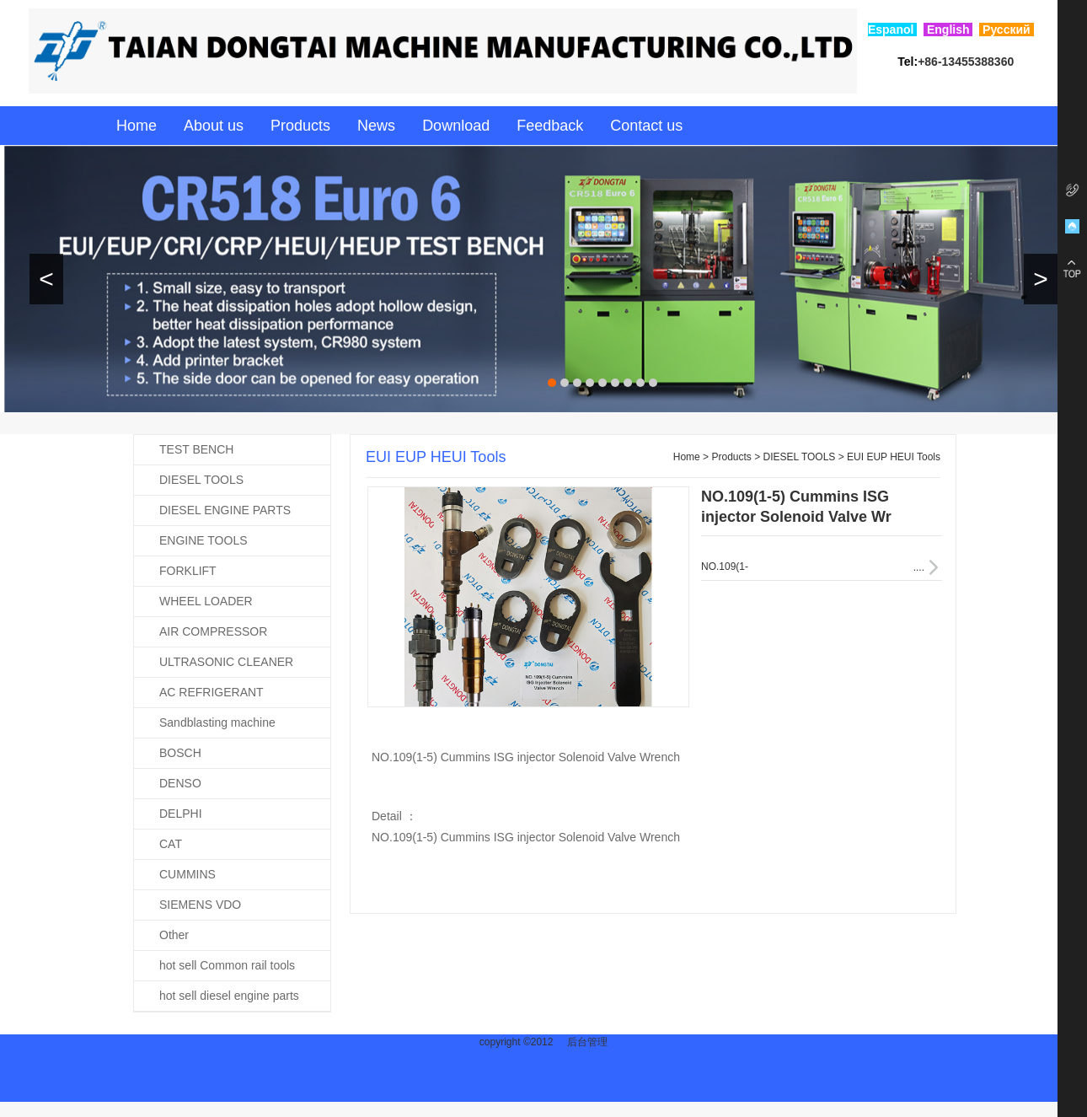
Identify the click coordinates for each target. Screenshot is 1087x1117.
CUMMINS (187, 874)
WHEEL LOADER (206, 601)
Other (174, 935)
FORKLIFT (188, 570)
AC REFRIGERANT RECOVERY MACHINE (199, 696)
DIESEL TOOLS (201, 479)
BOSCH (180, 753)
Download (456, 125)
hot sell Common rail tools (227, 965)
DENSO (180, 783)
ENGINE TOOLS (203, 540)
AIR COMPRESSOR (213, 631)
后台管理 (587, 1042)
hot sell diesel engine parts (229, 995)
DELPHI (180, 813)
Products (300, 125)
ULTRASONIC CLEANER (226, 662)
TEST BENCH (196, 449)
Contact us (646, 125)
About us (214, 125)
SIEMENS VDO (200, 904)
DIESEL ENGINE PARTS (225, 510)
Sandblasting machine (217, 722)
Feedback (550, 125)
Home (136, 125)
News (376, 125)
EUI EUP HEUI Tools (893, 457)
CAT (170, 844)
